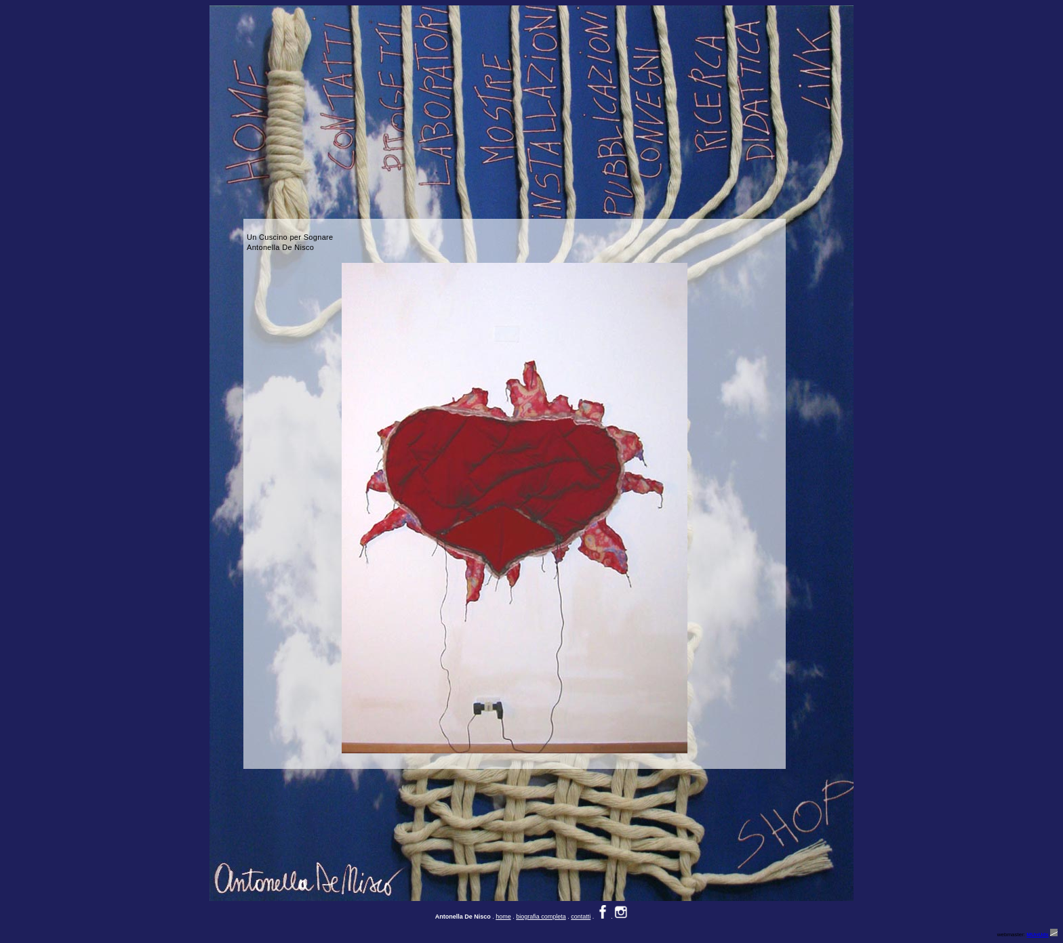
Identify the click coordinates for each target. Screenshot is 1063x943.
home (503, 916)
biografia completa (541, 916)
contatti (580, 916)
